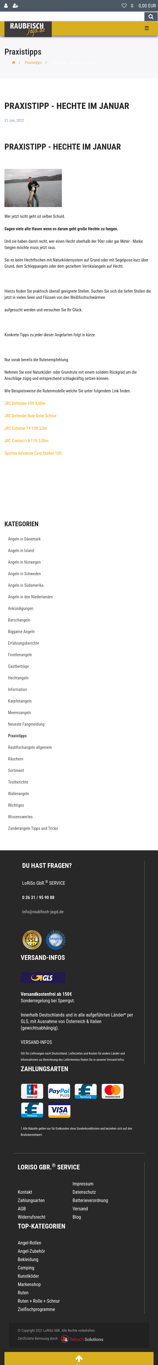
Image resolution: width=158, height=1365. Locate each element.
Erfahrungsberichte (23, 643)
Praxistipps (33, 62)
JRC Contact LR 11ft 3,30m (26, 440)
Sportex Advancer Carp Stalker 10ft (33, 453)
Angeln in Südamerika (25, 585)
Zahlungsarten (44, 1069)
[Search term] (72, 16)
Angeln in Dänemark (24, 539)
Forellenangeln (20, 654)
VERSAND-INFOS (43, 957)
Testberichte (18, 782)
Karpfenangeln (20, 701)
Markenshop (29, 1284)
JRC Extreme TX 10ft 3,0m (25, 428)
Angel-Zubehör (31, 1251)
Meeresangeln (19, 712)
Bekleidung (28, 1259)
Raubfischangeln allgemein (30, 747)
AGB (22, 1209)
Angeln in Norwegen (24, 562)
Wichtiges (16, 805)
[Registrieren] (15, 6)
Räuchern (15, 759)
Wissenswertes (20, 816)
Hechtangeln (18, 678)
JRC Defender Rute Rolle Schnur (30, 415)
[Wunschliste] (124, 6)
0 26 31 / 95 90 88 (38, 897)
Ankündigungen (20, 608)
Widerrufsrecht (31, 1217)
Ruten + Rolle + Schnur (39, 1301)
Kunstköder (28, 1276)
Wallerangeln (18, 793)
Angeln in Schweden (24, 573)
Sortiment (16, 770)
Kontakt (25, 1192)
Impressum (82, 1184)
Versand (80, 1209)
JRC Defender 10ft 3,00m (24, 403)
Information (17, 689)
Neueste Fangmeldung (26, 724)
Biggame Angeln (21, 631)
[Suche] (151, 16)
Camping (26, 1268)
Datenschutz (84, 1192)
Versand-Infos (115, 1060)
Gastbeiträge (18, 666)
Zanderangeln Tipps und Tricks (33, 828)
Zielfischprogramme (36, 1309)
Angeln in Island (21, 550)
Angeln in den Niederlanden (30, 596)
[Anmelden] (6, 6)
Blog (76, 1217)
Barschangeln (19, 620)
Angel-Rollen (29, 1243)
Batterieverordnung (90, 1200)
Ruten (23, 1293)
